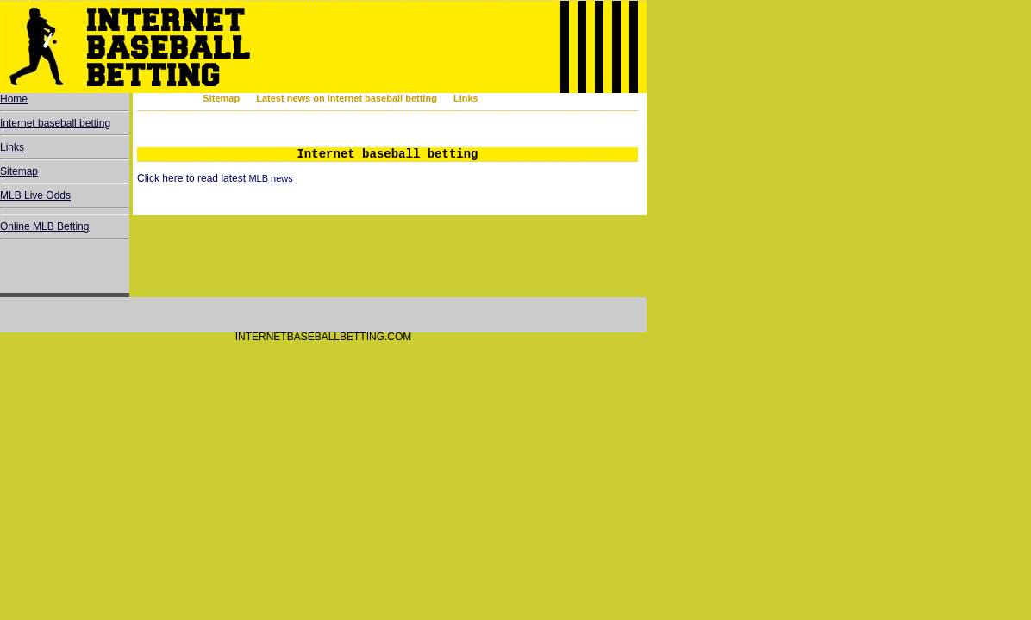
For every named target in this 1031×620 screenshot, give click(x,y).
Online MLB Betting (44, 226)
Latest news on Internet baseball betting (346, 98)
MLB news (270, 178)
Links (465, 98)
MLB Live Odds (35, 195)
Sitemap (221, 98)
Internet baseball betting (55, 123)
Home (14, 99)
